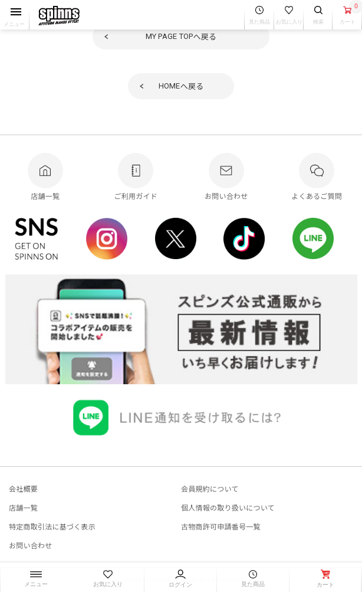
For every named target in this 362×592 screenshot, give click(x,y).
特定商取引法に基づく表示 (52, 526)
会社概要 (23, 488)
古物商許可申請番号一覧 (221, 526)
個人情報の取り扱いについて (228, 507)
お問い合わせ (30, 545)
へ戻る (181, 36)
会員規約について (210, 488)
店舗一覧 (23, 507)
